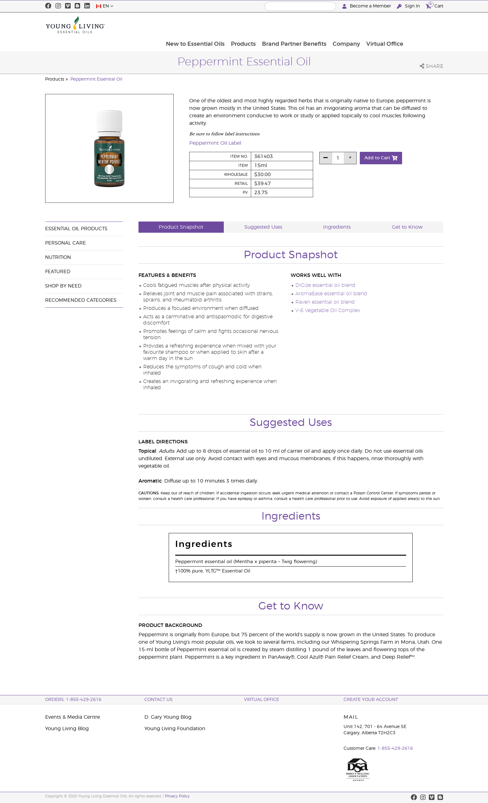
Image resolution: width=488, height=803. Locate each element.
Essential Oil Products (76, 228)
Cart (434, 5)
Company (382, 24)
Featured (57, 271)
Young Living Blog (67, 728)
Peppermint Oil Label (215, 143)
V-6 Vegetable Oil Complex (327, 310)
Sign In (409, 6)
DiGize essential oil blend (325, 285)
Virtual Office (421, 24)
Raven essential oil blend (325, 302)
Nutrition (58, 257)
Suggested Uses (263, 227)
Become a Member (367, 6)
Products (277, 24)
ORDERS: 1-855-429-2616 (73, 700)
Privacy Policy (177, 796)
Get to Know (407, 227)
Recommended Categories (80, 300)
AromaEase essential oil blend (331, 293)
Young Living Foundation (174, 728)
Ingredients (337, 227)
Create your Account (371, 700)
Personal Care (65, 243)
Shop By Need (63, 286)
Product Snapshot (181, 227)
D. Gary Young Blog (167, 717)
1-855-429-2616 (395, 748)
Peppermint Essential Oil (96, 79)
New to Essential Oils (229, 24)
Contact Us (158, 700)
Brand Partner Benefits (329, 24)
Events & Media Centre (72, 717)
